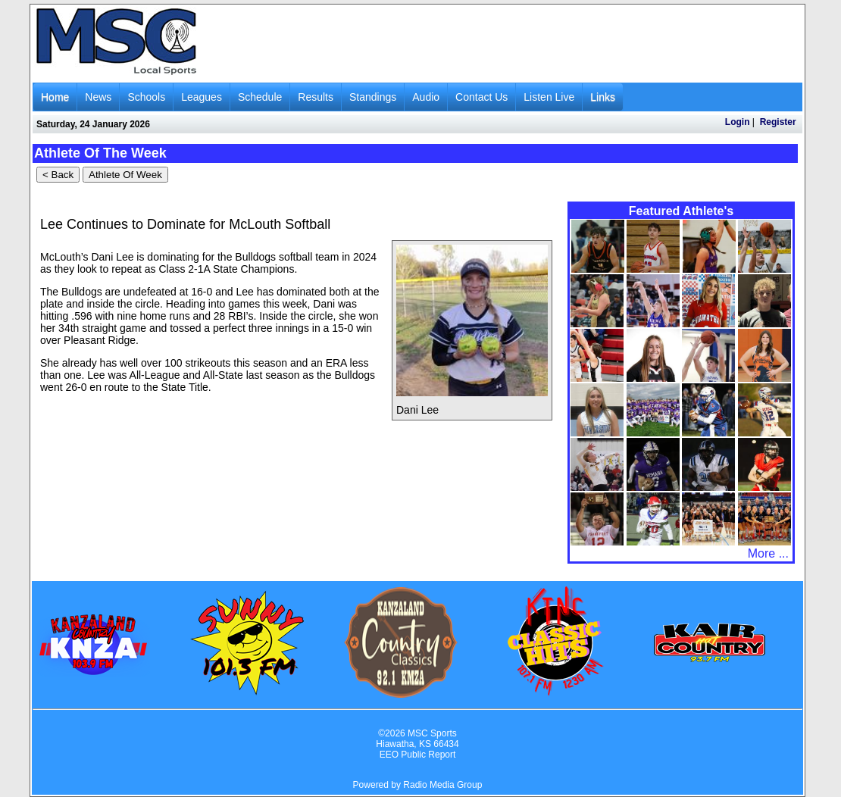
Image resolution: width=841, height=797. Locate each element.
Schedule (260, 97)
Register (778, 122)
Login (737, 122)
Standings (372, 97)
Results (315, 97)
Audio (425, 97)
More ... (768, 553)
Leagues (201, 97)
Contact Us (481, 97)
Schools (146, 97)
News (98, 97)
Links (602, 97)
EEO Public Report (418, 754)
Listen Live (549, 97)
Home (55, 97)
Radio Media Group (442, 785)
